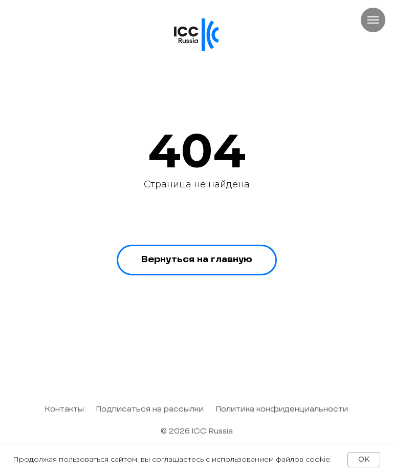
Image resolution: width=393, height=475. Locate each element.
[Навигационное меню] (373, 20)
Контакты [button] (64, 409)
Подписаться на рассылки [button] (150, 409)
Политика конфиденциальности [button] (282, 409)
